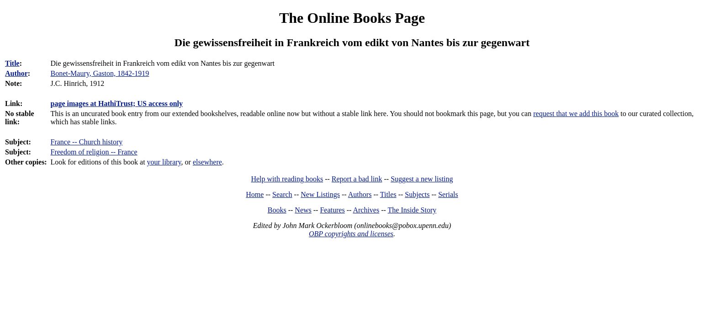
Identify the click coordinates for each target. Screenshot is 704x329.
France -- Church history (87, 142)
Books (277, 210)
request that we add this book (576, 113)
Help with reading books (287, 179)
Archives (366, 210)
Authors (360, 194)
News (303, 210)
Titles (388, 194)
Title (12, 63)
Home (255, 194)
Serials (448, 194)
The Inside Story (412, 210)
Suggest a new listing (422, 179)
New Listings (320, 194)
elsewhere (207, 162)
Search (282, 194)
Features (332, 210)
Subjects (417, 194)
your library (164, 162)
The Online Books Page (352, 18)
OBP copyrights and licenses (351, 234)
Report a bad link (357, 179)
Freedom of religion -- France (94, 152)
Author (16, 73)
